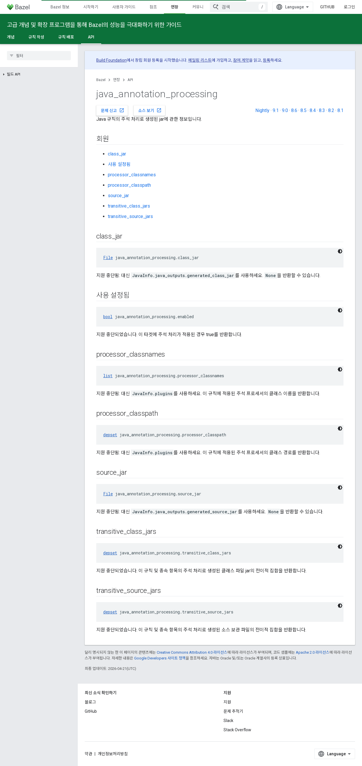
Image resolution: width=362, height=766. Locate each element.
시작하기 (90, 7)
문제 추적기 (233, 711)
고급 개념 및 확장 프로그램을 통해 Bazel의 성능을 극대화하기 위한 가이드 (94, 24)
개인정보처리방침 (113, 754)
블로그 (90, 702)
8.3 (322, 110)
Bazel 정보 (60, 7)
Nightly (262, 110)
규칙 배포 (66, 37)
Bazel (101, 80)
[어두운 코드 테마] (340, 251)
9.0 (285, 110)
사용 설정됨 (119, 164)
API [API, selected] (91, 37)
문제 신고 (112, 110)
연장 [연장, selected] (174, 7)
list (107, 375)
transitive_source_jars (130, 216)
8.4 (313, 110)
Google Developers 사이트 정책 (160, 658)
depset (110, 434)
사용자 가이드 (124, 7)
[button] (39, 74)
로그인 (349, 7)
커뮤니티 (199, 7)
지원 (227, 702)
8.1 (340, 110)
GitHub (327, 7)
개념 (10, 37)
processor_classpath (129, 185)
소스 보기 (150, 110)
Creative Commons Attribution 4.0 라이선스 (192, 652)
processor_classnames (132, 174)
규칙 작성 (36, 37)
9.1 (276, 110)
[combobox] (239, 7)
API (130, 80)
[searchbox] (39, 55)
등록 (266, 60)
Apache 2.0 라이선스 (312, 652)
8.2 (331, 110)
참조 (153, 7)
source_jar (118, 195)
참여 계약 (241, 60)
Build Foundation (111, 60)
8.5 (303, 110)
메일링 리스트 (200, 60)
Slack (228, 720)
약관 (88, 754)
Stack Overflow (237, 729)
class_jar (117, 154)
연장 (116, 80)
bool (107, 316)
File (108, 257)
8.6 (294, 110)
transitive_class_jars (129, 206)
